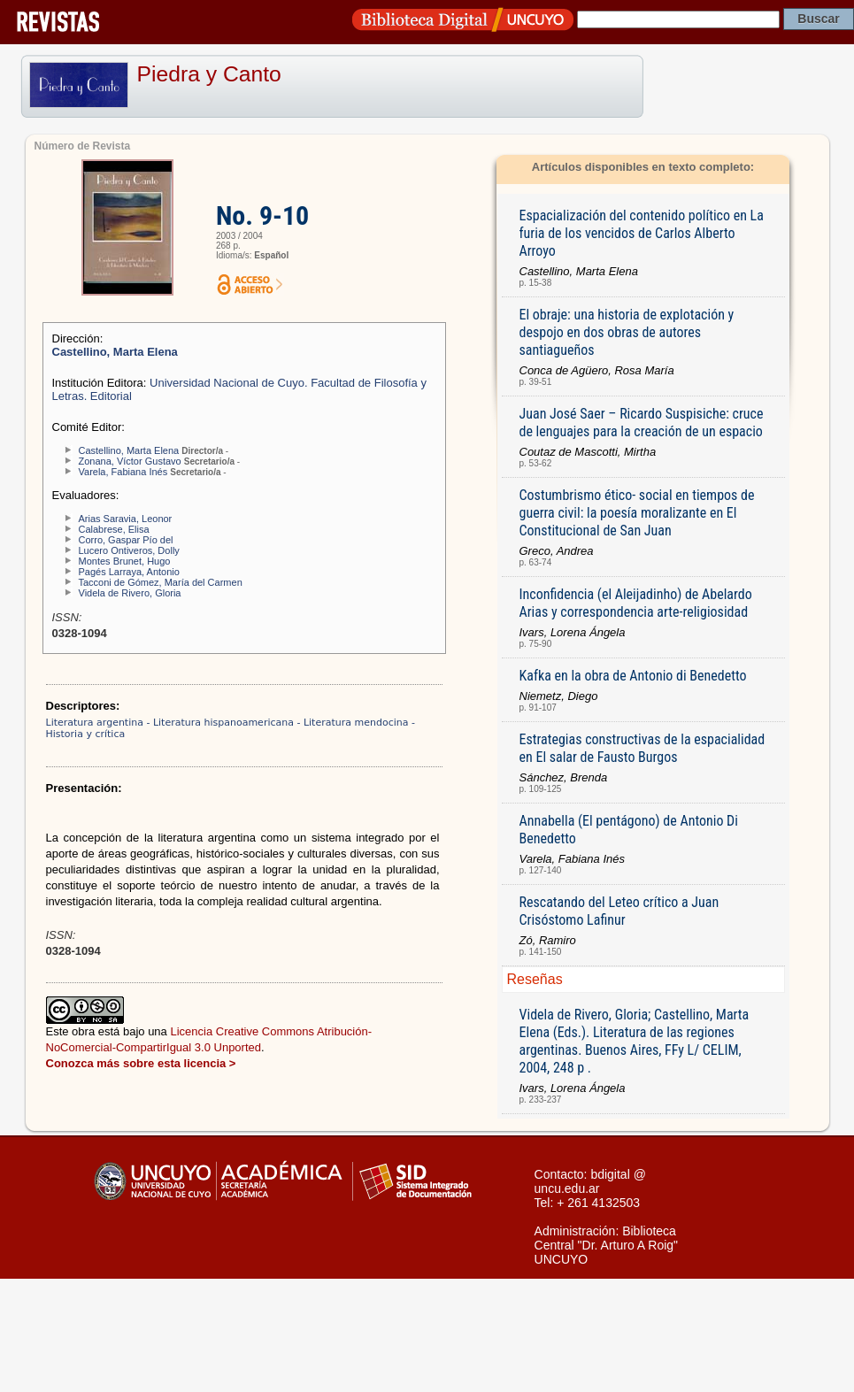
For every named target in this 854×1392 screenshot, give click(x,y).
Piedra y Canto (209, 74)
